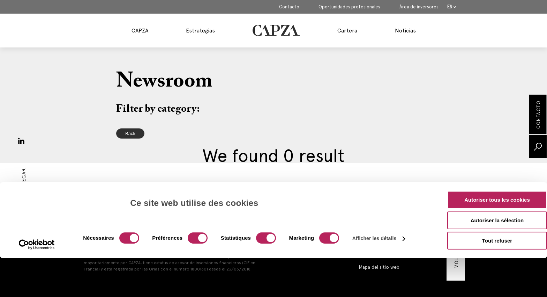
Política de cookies (380, 256)
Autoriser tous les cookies (497, 162)
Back (130, 133)
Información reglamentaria (387, 235)
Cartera (347, 30)
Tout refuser (497, 203)
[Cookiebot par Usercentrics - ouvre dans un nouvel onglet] (36, 207)
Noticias (405, 30)
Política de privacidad (382, 246)
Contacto (289, 7)
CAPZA (140, 30)
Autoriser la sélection (497, 183)
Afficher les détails (374, 201)
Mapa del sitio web (379, 267)
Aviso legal (370, 225)
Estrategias (200, 30)
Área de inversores (419, 7)
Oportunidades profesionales (349, 7)
